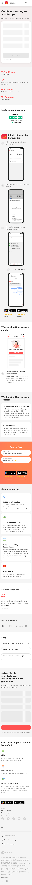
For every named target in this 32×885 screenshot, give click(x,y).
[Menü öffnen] (2, 3)
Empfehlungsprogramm (10, 844)
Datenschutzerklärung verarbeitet (22, 732)
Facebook (8, 818)
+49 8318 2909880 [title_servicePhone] (6, 810)
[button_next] (28, 590)
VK (19, 818)
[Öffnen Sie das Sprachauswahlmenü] (28, 3)
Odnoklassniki (24, 818)
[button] (28, 351)
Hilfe (2, 827)
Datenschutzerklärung (10, 840)
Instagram (13, 818)
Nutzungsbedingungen (10, 835)
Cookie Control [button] (4, 877)
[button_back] (23, 590)
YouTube (2, 818)
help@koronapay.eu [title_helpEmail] (6, 813)
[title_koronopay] (10, 2)
